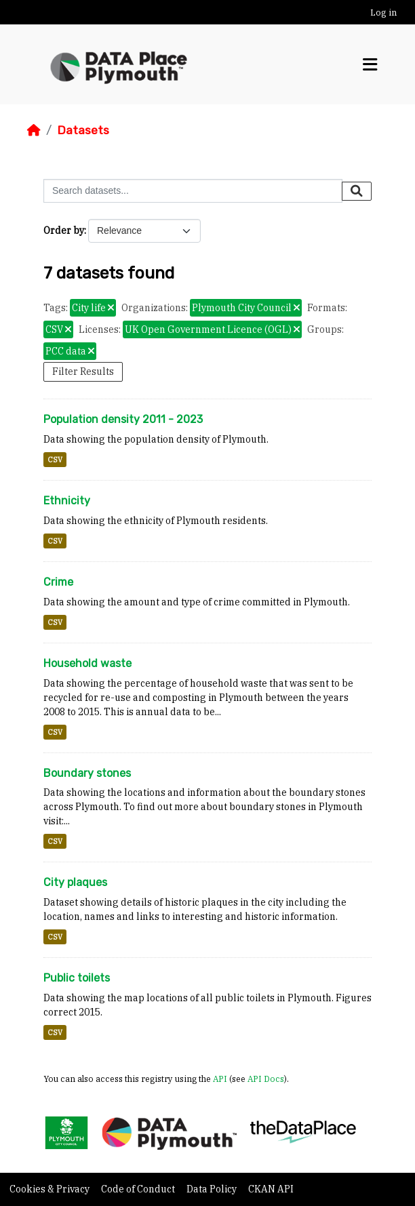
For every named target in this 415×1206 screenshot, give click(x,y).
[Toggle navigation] (370, 65)
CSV (54, 459)
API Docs (266, 1078)
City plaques (75, 882)
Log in (383, 12)
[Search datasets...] (192, 191)
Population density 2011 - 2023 (123, 419)
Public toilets (76, 977)
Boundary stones (87, 773)
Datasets (83, 130)
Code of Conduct (139, 1189)
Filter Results (83, 371)
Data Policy (212, 1189)
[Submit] (357, 191)
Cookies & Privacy (50, 1189)
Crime (58, 582)
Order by (63, 230)
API (220, 1078)
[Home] (34, 130)
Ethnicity (66, 500)
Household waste (87, 663)
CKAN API (271, 1189)
